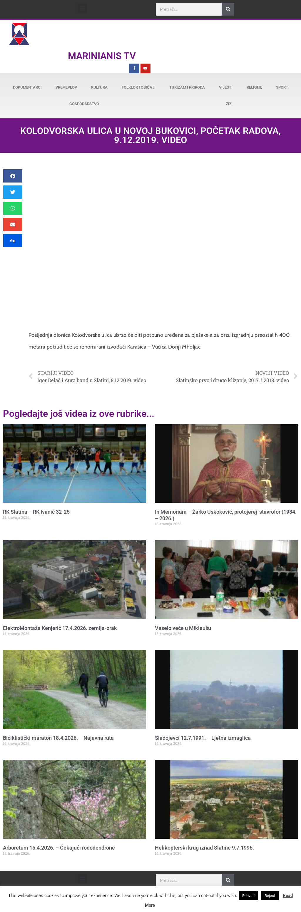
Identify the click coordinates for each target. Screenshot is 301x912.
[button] (82, 8)
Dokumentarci (27, 87)
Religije (254, 87)
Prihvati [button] (248, 895)
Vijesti (226, 87)
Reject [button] (270, 895)
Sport (282, 87)
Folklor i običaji (138, 87)
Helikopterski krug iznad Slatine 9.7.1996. (204, 848)
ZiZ (229, 104)
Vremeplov (66, 87)
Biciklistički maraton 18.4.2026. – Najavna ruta (58, 738)
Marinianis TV (102, 56)
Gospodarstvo (84, 104)
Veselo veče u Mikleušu (183, 628)
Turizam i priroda (187, 87)
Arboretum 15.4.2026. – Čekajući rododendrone (59, 848)
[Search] (228, 9)
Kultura (99, 87)
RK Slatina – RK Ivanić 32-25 (36, 512)
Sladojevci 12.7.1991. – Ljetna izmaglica (203, 738)
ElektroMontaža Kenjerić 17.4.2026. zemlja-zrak (60, 628)
